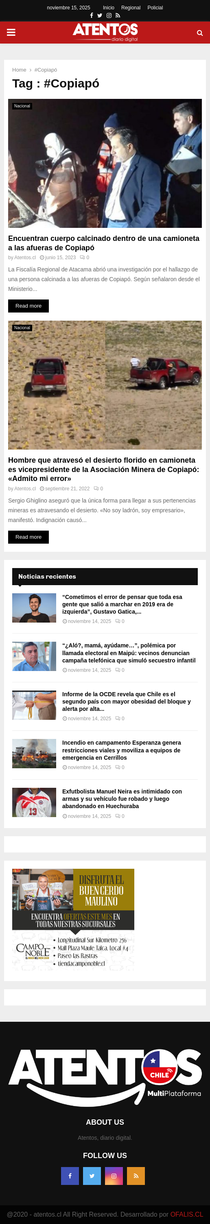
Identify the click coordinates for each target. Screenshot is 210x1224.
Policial (155, 8)
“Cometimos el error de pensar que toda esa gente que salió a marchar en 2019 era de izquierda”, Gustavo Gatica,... (122, 604)
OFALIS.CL (187, 1214)
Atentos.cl (25, 257)
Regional (130, 8)
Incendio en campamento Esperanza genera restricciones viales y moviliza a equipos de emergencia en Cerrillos (121, 750)
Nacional (22, 106)
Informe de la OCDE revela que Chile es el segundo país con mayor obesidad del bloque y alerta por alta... (126, 701)
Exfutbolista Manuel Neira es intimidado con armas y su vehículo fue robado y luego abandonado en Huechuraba (122, 798)
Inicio (108, 8)
